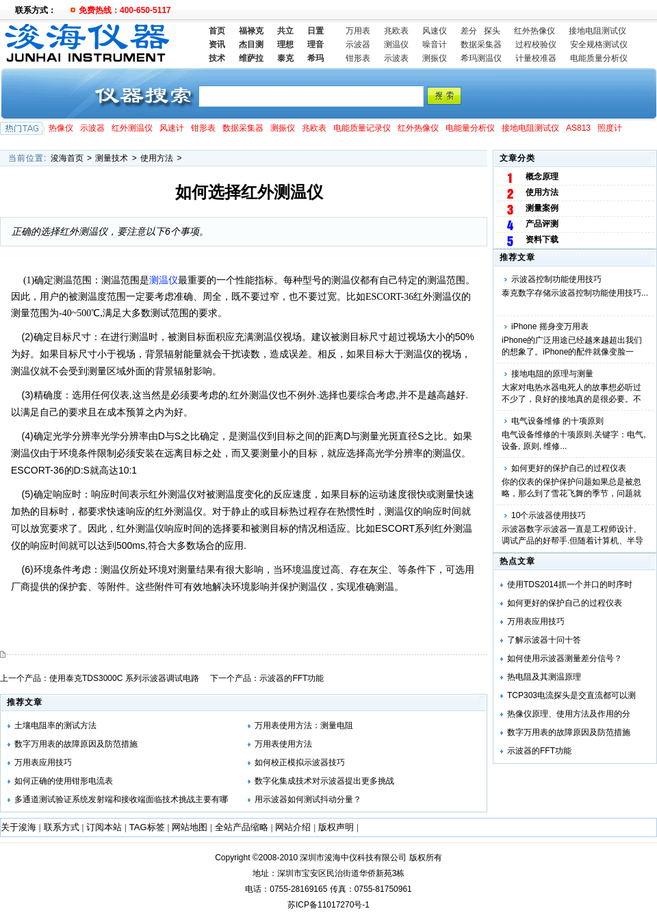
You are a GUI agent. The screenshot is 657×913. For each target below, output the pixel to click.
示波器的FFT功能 (539, 751)
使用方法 (156, 158)
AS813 (578, 128)
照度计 (609, 128)
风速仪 (434, 31)
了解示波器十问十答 (544, 640)
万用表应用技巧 (536, 621)
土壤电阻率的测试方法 (55, 725)
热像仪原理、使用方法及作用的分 (568, 714)
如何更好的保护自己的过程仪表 (568, 468)
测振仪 (434, 58)
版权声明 (336, 827)
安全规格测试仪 (599, 44)
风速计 (171, 128)
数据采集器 (481, 44)
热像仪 (61, 128)
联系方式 (61, 827)
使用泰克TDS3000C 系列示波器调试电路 (124, 678)
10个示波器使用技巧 (548, 515)
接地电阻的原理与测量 (552, 373)
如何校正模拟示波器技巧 (300, 762)
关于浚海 (18, 827)
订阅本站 (104, 827)
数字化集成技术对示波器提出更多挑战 (324, 781)
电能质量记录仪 (362, 128)
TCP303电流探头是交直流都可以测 (571, 695)
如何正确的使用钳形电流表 (63, 781)
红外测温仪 (132, 128)
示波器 (358, 44)
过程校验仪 (535, 44)
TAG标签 (147, 827)
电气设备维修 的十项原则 (557, 421)
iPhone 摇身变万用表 (550, 326)
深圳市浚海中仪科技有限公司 (353, 857)
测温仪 (396, 44)
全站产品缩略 (241, 827)
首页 (217, 31)
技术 (217, 58)
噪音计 (434, 44)
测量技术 (111, 158)
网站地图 (189, 827)
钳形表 (358, 58)
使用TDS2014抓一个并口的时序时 (569, 584)
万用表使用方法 (283, 744)
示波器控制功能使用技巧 (556, 279)
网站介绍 (293, 827)
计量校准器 (535, 58)
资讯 (217, 44)
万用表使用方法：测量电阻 (304, 725)
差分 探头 (480, 31)
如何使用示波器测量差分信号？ (564, 658)
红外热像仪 (534, 31)
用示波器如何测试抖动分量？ (308, 799)
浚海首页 (67, 158)
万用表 (358, 31)
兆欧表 (396, 31)
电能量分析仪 (470, 128)
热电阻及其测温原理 (544, 677)
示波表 (396, 58)
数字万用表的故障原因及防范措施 (568, 732)
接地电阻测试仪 (597, 31)
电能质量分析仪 (599, 58)
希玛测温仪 (481, 58)
